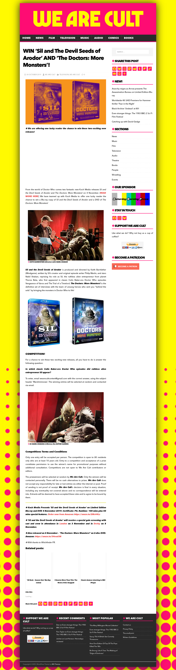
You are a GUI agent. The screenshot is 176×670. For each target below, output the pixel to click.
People (115, 170)
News (39, 38)
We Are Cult (50, 74)
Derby (97, 523)
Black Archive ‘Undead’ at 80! (125, 108)
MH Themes (56, 664)
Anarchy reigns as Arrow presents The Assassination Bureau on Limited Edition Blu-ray (132, 92)
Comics (113, 38)
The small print (128, 633)
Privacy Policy (128, 629)
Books (128, 38)
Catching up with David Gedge (126, 122)
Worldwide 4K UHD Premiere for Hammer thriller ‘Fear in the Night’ (131, 102)
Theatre (115, 160)
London (63, 523)
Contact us (127, 625)
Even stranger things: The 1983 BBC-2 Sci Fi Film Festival (132, 115)
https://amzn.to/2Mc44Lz (87, 514)
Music (84, 38)
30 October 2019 (34, 74)
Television (67, 38)
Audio (98, 38)
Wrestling (116, 175)
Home (26, 38)
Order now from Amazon (60, 514)
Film (52, 38)
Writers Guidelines (130, 637)
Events (115, 180)
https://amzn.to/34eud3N (48, 536)
